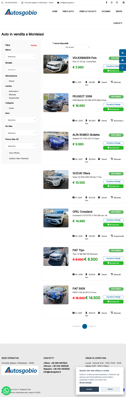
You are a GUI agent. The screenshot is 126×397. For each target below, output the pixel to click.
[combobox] (21, 56)
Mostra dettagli (86, 382)
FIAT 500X (79, 288)
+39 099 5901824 (9, 3)
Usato (11, 108)
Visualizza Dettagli (113, 66)
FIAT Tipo (78, 250)
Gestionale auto (22, 392)
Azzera (34, 45)
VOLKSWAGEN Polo (85, 57)
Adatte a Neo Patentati (18, 158)
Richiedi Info (113, 71)
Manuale (12, 94)
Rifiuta (110, 389)
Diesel (11, 81)
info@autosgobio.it (65, 3)
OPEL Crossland (82, 211)
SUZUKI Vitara (81, 173)
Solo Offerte (14, 153)
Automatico (14, 91)
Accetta (89, 389)
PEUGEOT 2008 (82, 96)
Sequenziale (14, 98)
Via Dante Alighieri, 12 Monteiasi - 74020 (37, 3)
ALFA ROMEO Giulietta (86, 134)
